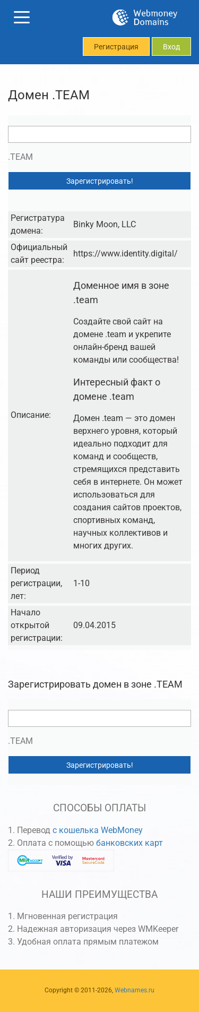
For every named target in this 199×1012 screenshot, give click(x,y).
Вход (171, 46)
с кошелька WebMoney (98, 830)
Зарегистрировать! (99, 181)
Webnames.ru (134, 990)
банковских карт (129, 843)
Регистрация (116, 46)
